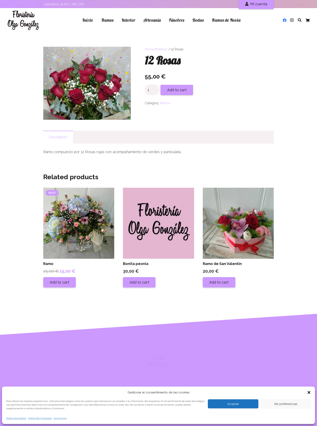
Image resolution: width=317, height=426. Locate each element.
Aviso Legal (60, 418)
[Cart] (307, 20)
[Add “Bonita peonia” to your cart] (139, 282)
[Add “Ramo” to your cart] (59, 282)
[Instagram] (292, 20)
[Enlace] (23, 20)
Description (58, 137)
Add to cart (177, 90)
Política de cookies (16, 418)
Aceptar (233, 404)
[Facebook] (284, 20)
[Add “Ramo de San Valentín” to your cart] (219, 282)
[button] (309, 392)
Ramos (162, 49)
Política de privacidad (40, 418)
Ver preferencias (285, 404)
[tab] (58, 137)
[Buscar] (300, 20)
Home (149, 49)
